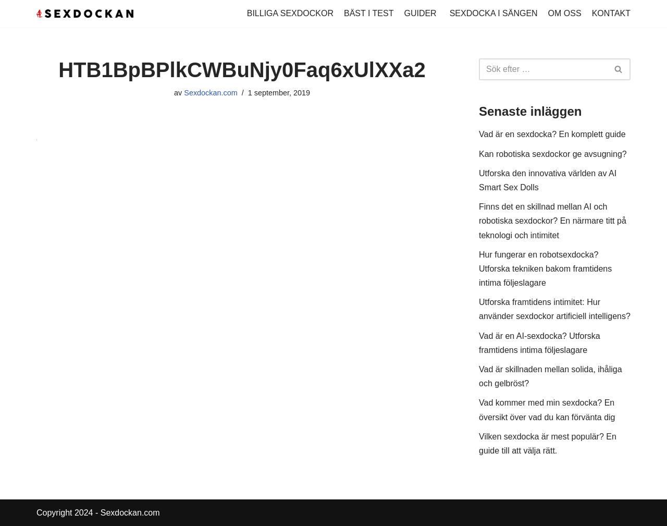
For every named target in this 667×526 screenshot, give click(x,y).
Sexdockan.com (210, 93)
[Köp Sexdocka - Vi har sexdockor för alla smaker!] (84, 13)
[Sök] (543, 69)
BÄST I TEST (368, 13)
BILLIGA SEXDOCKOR (290, 13)
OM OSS (565, 13)
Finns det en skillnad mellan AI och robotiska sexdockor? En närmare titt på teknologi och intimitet (552, 220)
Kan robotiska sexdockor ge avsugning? (553, 154)
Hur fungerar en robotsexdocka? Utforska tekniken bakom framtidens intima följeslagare (545, 268)
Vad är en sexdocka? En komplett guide (552, 134)
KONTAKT (611, 13)
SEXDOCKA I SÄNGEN (494, 13)
